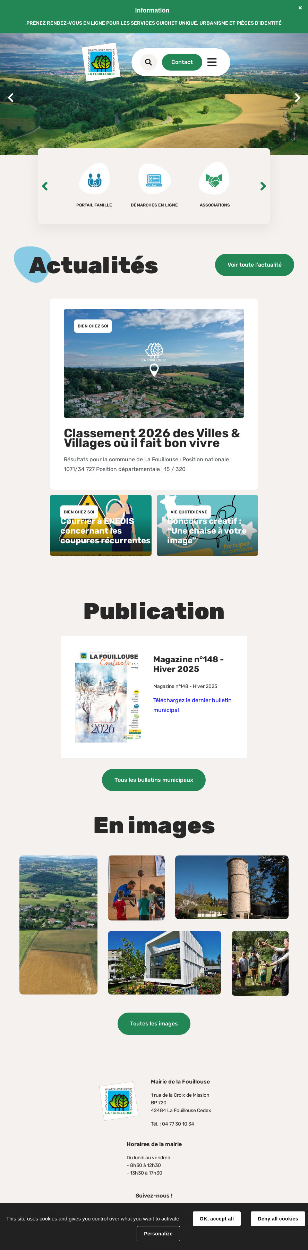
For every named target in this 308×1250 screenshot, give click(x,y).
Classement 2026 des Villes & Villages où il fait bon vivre (152, 438)
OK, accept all (217, 1218)
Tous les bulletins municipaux (153, 780)
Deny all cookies (278, 1218)
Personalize (158, 1233)
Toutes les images (154, 1023)
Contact (182, 62)
